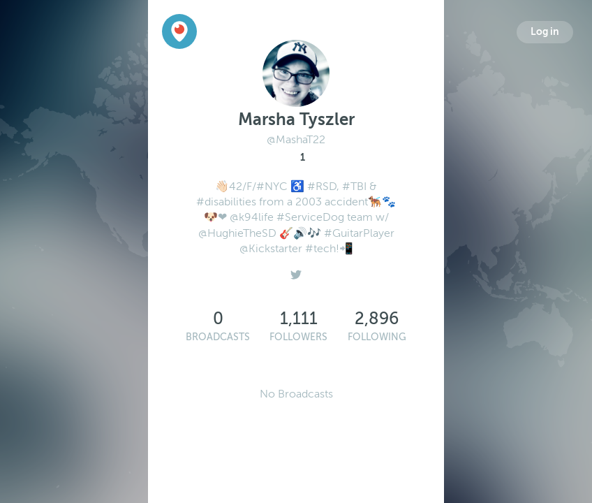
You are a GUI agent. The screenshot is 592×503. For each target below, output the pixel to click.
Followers (298, 337)
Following (377, 337)
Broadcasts (218, 337)
